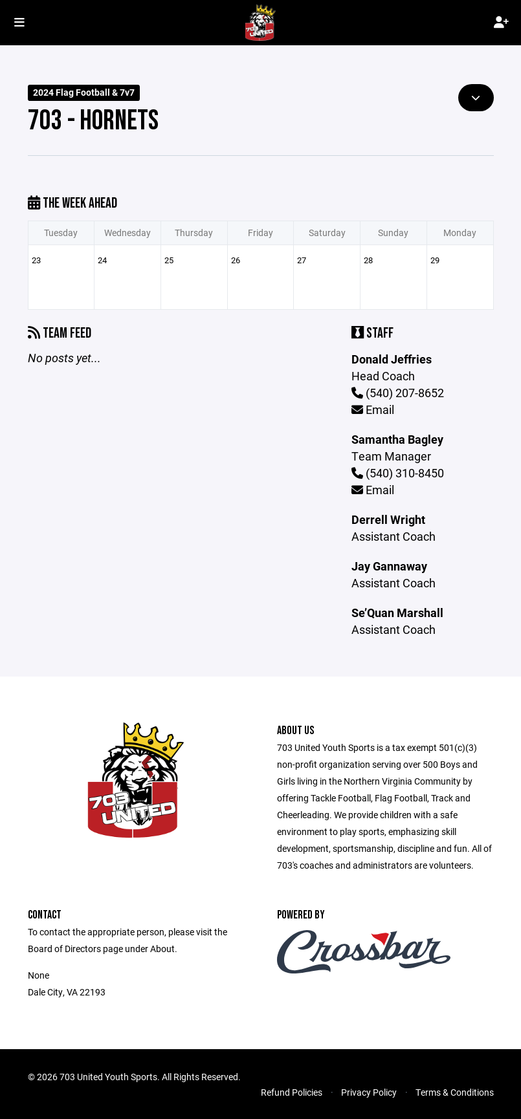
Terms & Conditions (455, 1092)
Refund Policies (291, 1092)
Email (372, 409)
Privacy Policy (369, 1092)
